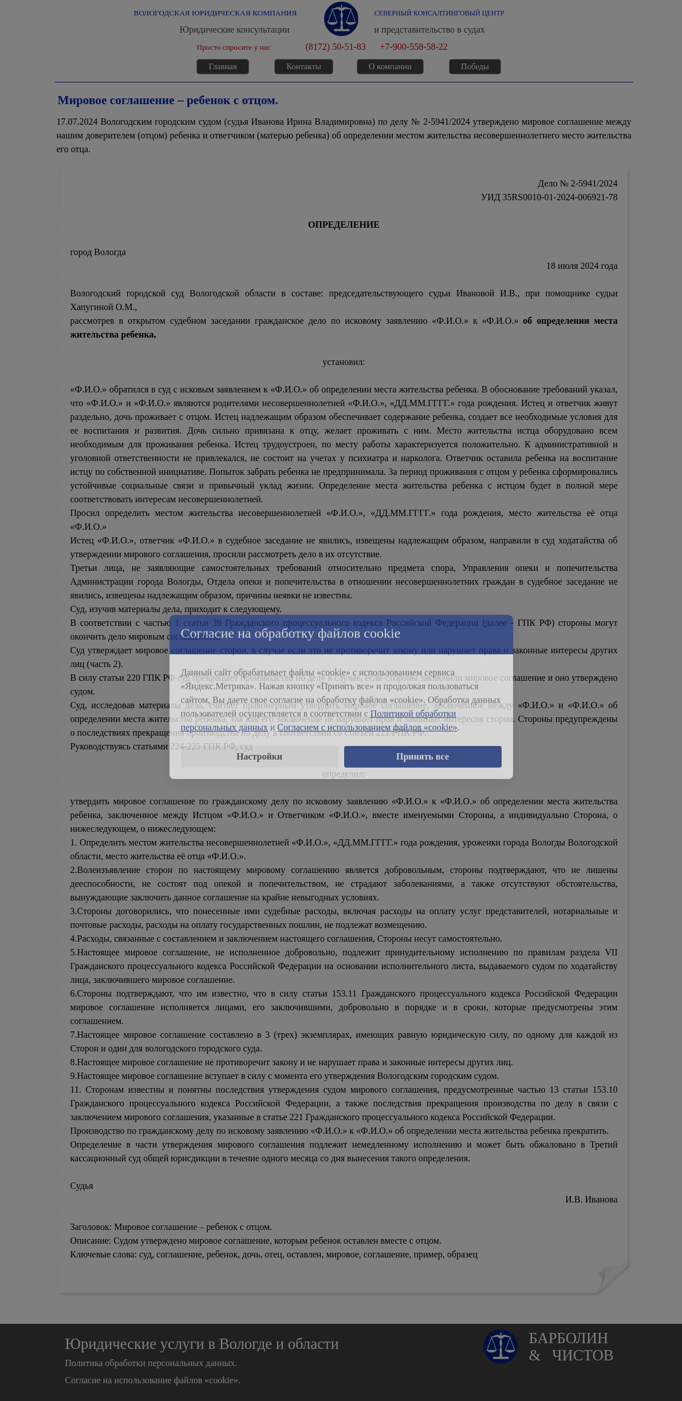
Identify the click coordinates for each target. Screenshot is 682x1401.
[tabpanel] (344, 135)
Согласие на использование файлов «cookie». (153, 1380)
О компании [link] (390, 66)
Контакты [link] (303, 66)
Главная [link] (222, 66)
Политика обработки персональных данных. (151, 1363)
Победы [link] (475, 66)
